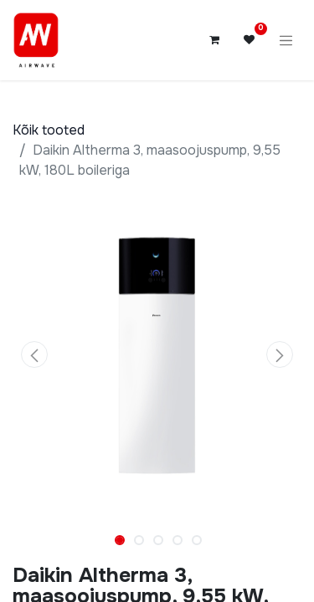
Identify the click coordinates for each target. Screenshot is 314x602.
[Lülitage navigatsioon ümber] (286, 40)
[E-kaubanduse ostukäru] (214, 40)
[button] (34, 354)
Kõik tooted (49, 130)
